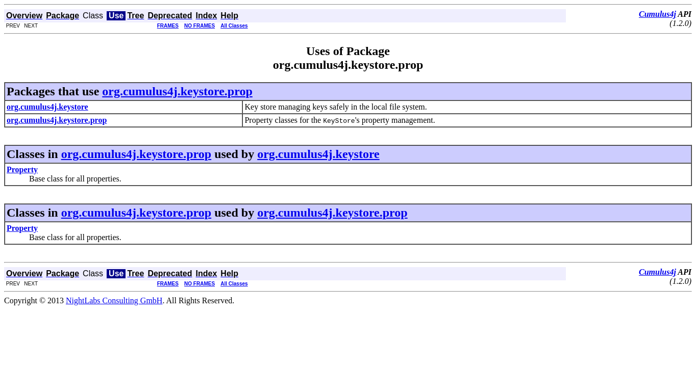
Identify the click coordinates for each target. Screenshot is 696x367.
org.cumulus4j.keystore (318, 154)
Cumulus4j (657, 14)
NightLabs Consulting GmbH (114, 300)
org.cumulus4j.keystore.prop (177, 91)
